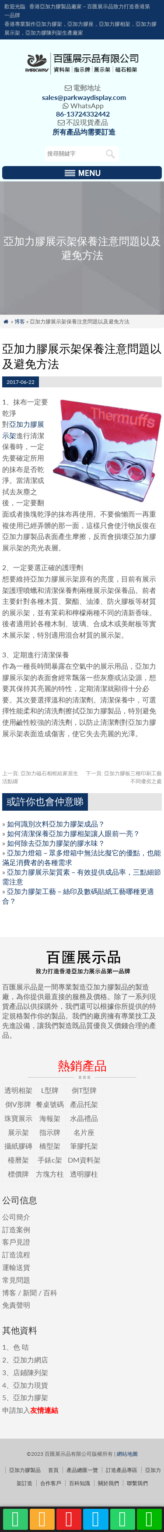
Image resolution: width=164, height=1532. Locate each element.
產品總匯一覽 (82, 1470)
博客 (19, 321)
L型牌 (50, 1090)
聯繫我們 (137, 1483)
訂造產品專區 (121, 1470)
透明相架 (18, 1090)
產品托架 (84, 1104)
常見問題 (16, 1280)
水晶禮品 (84, 1118)
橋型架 (49, 1146)
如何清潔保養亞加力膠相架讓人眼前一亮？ (73, 833)
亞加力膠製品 (25, 1470)
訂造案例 (16, 1229)
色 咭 (21, 1347)
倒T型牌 (84, 1090)
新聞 (30, 1292)
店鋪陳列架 (30, 1372)
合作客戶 (50, 1483)
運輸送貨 (16, 1267)
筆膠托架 (84, 1146)
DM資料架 (84, 1160)
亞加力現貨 (30, 1385)
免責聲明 (16, 1305)
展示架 (18, 1132)
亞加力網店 (30, 1359)
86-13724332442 (83, 114)
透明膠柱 (84, 1174)
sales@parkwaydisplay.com (84, 97)
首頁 (53, 1470)
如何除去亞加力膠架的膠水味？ (56, 843)
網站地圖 (127, 1453)
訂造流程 (16, 1254)
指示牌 (49, 1132)
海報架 (49, 1118)
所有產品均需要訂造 (83, 132)
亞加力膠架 (30, 1397)
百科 (50, 1292)
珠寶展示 (18, 1118)
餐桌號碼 (50, 1104)
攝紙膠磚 (18, 1146)
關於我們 (108, 1483)
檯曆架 (18, 1160)
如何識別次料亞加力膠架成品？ (56, 823)
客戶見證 (16, 1242)
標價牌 (18, 1174)
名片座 (83, 1132)
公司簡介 (16, 1217)
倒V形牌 (18, 1104)
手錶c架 (50, 1160)
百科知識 (79, 1483)
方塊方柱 (50, 1174)
